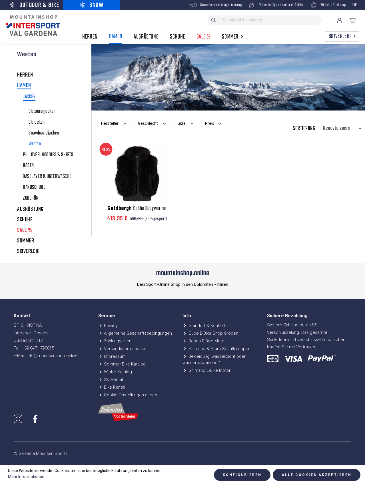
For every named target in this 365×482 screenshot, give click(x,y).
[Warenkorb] (352, 20)
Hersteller (114, 123)
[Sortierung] (340, 128)
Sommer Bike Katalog (122, 364)
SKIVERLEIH (28, 251)
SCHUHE (25, 220)
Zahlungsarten (115, 341)
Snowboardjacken (44, 133)
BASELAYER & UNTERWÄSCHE (47, 177)
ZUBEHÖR (31, 198)
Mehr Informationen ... (28, 476)
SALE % (25, 230)
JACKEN (29, 97)
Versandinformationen (122, 348)
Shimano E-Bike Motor (206, 370)
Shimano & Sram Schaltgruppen (216, 348)
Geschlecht (152, 123)
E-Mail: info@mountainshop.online (46, 355)
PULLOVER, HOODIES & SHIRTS (48, 155)
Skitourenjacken (42, 112)
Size (186, 123)
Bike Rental (111, 387)
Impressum (112, 356)
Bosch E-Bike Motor (204, 341)
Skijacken (37, 122)
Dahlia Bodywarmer (137, 209)
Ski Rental (110, 379)
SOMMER (25, 241)
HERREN (25, 75)
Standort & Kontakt (203, 325)
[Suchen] (213, 20)
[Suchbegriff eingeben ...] (271, 20)
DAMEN (24, 86)
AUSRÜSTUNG (30, 209)
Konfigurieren (242, 475)
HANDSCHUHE (34, 187)
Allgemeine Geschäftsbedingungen (135, 333)
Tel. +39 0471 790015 (34, 348)
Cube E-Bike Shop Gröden (210, 333)
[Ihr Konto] (339, 20)
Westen (35, 144)
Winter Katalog (115, 371)
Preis (213, 123)
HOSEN (28, 166)
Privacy (108, 325)
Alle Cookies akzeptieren (317, 475)
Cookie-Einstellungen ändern (128, 394)
